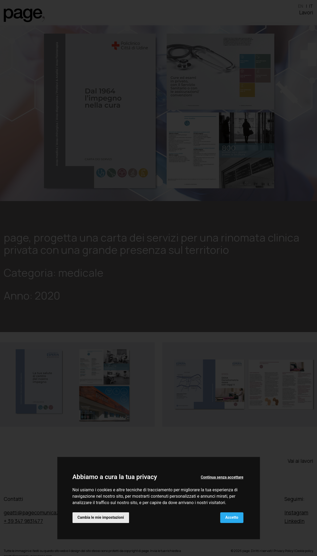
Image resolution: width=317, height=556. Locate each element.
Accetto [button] (231, 517)
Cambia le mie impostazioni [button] (101, 517)
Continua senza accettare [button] (222, 477)
